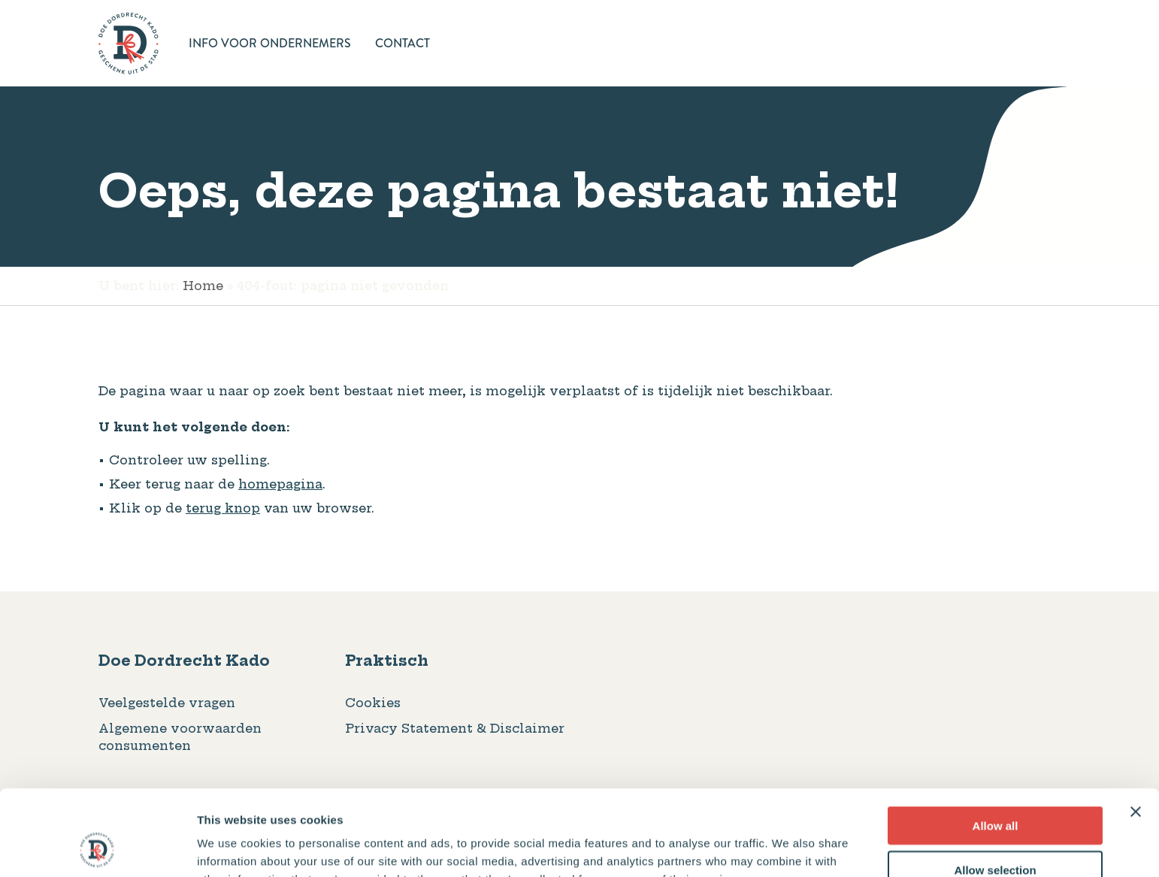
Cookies (373, 702)
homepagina (280, 483)
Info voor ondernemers (270, 43)
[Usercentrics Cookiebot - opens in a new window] (97, 847)
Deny (995, 833)
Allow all (995, 745)
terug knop (223, 508)
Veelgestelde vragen (166, 702)
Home (203, 285)
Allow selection (995, 789)
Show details (789, 847)
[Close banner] (1135, 731)
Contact (402, 43)
